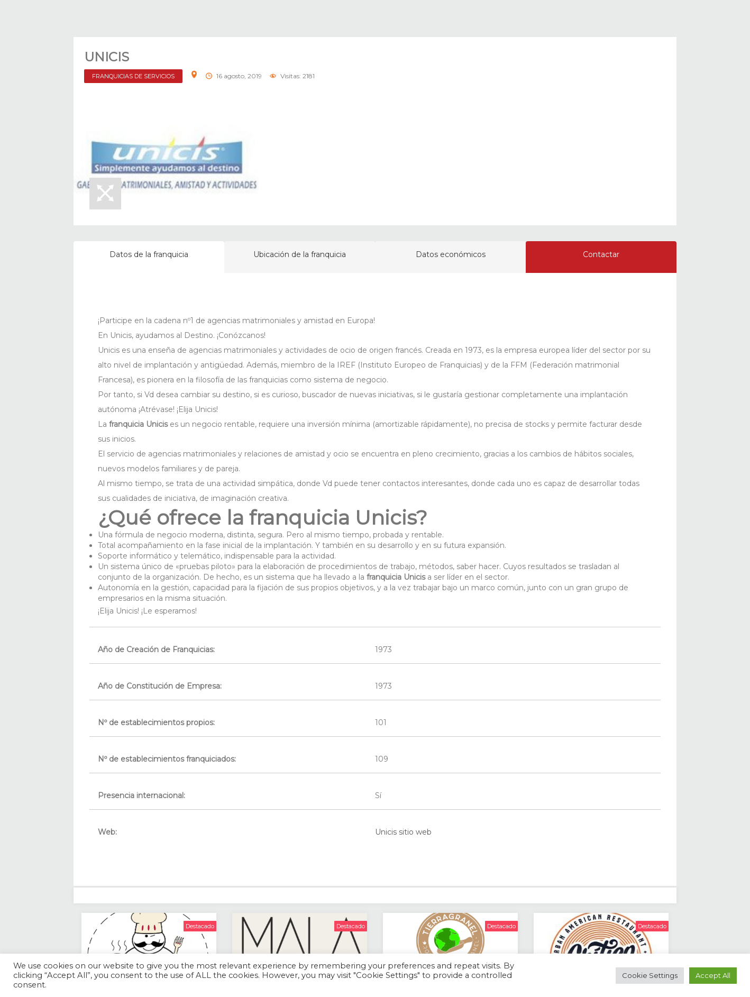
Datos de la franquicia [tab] (148, 254)
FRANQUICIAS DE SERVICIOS (133, 76)
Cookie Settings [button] (650, 975)
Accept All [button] (713, 975)
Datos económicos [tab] (451, 254)
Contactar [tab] (601, 254)
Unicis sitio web (403, 832)
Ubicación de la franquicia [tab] (299, 254)
